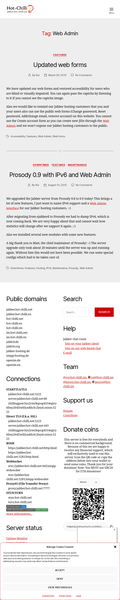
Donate (68, 415)
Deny (60, 578)
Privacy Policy (65, 596)
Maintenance (77, 169)
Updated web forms (60, 69)
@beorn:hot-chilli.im (77, 386)
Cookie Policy (48, 596)
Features (60, 59)
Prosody (73, 272)
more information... (19, 518)
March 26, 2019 (57, 79)
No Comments (83, 79)
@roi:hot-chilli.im (75, 382)
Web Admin (44, 141)
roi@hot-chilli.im (101, 382)
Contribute (70, 420)
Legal (78, 596)
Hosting (40, 272)
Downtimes (41, 169)
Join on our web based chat (83, 352)
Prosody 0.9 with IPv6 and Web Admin (60, 179)
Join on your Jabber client (82, 348)
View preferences (60, 587)
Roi (38, 79)
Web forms (58, 141)
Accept (60, 570)
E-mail (67, 357)
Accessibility (18, 141)
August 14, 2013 (57, 189)
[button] (115, 546)
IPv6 (48, 272)
